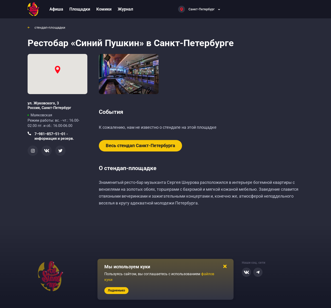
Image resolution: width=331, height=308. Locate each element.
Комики (103, 9)
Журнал (125, 9)
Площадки (79, 9)
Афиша (56, 9)
